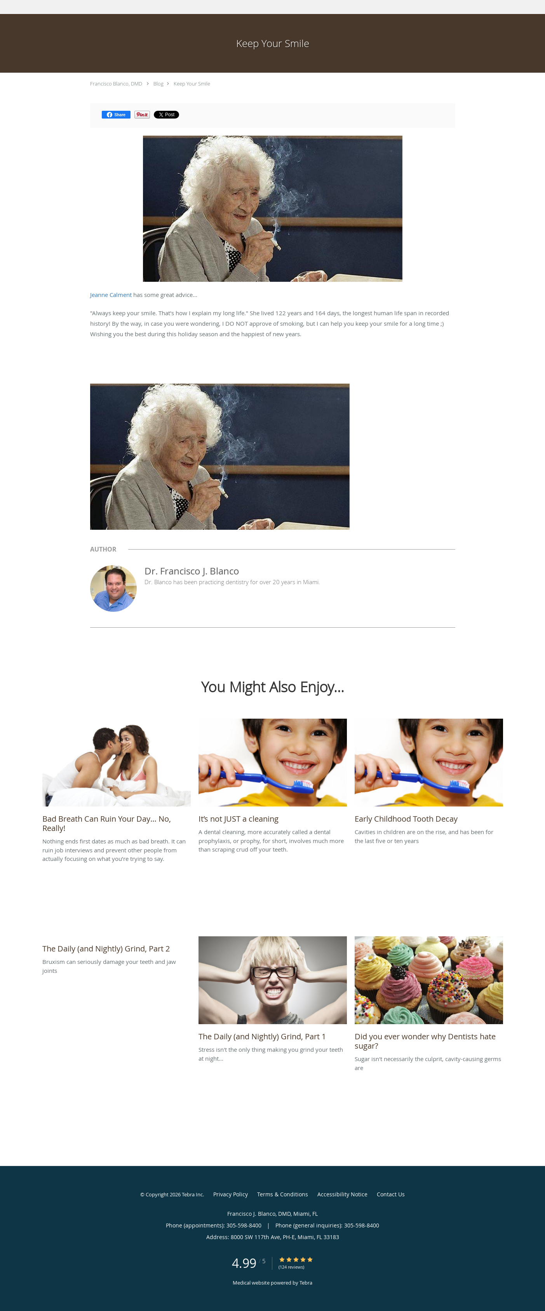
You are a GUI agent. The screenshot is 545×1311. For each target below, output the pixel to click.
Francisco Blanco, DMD (116, 83)
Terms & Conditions (282, 1194)
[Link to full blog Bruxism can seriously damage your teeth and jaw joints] (116, 946)
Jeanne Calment (111, 295)
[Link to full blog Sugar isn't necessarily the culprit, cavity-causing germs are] (429, 995)
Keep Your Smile (192, 83)
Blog (158, 83)
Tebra (305, 1282)
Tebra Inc (192, 1194)
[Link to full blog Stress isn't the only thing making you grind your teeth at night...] (272, 990)
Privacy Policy (230, 1194)
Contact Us (391, 1194)
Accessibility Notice (342, 1194)
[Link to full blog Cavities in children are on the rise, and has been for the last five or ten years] (429, 773)
